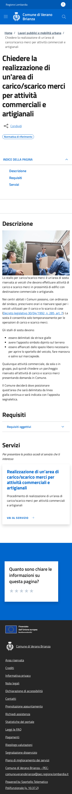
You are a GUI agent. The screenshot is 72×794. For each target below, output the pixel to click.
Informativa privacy (18, 675)
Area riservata (14, 660)
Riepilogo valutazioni (18, 744)
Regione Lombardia (16, 4)
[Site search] (64, 16)
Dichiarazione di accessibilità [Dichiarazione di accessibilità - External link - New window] (24, 691)
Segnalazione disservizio (21, 752)
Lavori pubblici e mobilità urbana (39, 33)
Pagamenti (12, 737)
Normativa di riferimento (18, 136)
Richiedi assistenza (17, 714)
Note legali (12, 683)
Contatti (10, 698)
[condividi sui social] (12, 126)
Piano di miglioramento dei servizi (27, 760)
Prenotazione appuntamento (24, 706)
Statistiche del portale (19, 721)
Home (8, 33)
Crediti (9, 668)
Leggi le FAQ (13, 729)
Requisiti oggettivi (19, 426)
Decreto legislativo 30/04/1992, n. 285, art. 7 (33, 313)
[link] (21, 518)
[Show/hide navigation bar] (5, 16)
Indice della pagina (18, 159)
